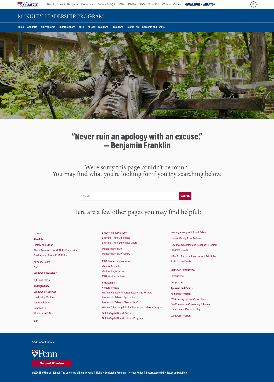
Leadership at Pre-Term (114, 233)
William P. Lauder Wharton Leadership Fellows (127, 293)
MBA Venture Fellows (113, 276)
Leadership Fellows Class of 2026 (120, 303)
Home (20, 27)
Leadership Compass (45, 292)
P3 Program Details (181, 262)
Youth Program (69, 4)
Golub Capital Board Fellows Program (122, 318)
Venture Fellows (42, 303)
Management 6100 (112, 249)
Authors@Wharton (181, 294)
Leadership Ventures (45, 297)
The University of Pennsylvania (77, 373)
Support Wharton (52, 363)
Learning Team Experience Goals (119, 243)
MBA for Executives (98, 27)
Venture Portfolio (111, 267)
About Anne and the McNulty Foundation (56, 250)
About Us (32, 27)
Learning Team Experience (116, 238)
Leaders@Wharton (181, 316)
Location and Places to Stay (185, 309)
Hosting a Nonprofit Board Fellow (189, 233)
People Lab (133, 27)
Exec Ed (153, 4)
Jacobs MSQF (106, 4)
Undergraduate (67, 27)
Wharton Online (171, 4)
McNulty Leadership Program (111, 373)
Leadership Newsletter (45, 273)
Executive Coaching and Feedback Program (194, 245)
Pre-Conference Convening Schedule (190, 304)
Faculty (51, 4)
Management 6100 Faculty (116, 254)
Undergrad (87, 4)
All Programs (48, 27)
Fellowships (108, 283)
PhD (142, 4)
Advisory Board (42, 262)
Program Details (179, 250)
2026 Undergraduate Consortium (188, 299)
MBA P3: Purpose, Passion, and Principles (193, 257)
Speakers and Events (153, 27)
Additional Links (43, 342)
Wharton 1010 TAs (43, 314)
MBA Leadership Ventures (116, 261)
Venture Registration (113, 271)
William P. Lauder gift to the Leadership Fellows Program (132, 307)
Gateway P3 (40, 308)
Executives (117, 27)
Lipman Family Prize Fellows (186, 239)
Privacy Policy (135, 373)
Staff (36, 267)
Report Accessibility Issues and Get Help (166, 373)
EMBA (132, 4)
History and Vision (43, 245)
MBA (122, 4)
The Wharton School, (49, 373)
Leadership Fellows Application (118, 298)
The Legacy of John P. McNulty (50, 256)
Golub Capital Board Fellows (117, 314)
